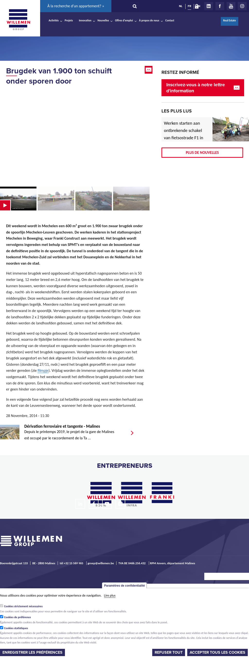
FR (189, 6)
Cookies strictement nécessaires (23, 606)
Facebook (219, 6)
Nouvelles (103, 20)
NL (180, 6)
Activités (54, 20)
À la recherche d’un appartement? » (75, 6)
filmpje (42, 370)
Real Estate (229, 20)
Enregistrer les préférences (32, 652)
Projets (69, 20)
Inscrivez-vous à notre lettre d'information (195, 88)
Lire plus (110, 595)
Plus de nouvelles (202, 152)
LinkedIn (208, 6)
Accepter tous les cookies (217, 652)
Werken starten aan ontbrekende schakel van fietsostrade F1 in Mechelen (183, 134)
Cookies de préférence (17, 617)
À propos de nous (149, 20)
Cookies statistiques (16, 628)
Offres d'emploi (124, 20)
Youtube (231, 6)
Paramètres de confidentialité (124, 585)
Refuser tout (169, 652)
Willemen (18, 19)
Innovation (85, 20)
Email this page (149, 70)
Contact (169, 20)
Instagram (242, 6)
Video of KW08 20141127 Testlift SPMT (75, 136)
